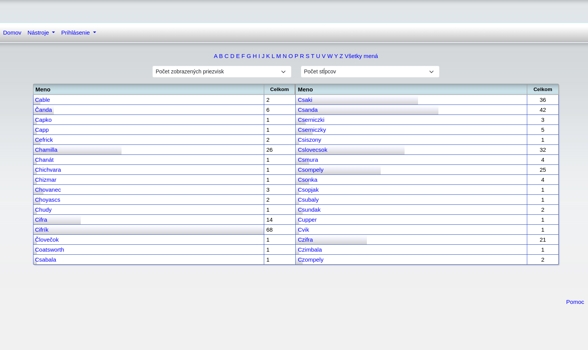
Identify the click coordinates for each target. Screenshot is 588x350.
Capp (42, 129)
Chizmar (46, 179)
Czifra (305, 239)
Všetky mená (361, 56)
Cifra (41, 219)
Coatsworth (49, 249)
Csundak (309, 209)
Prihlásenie (76, 32)
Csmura (308, 159)
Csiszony (309, 139)
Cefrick (44, 139)
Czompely (310, 259)
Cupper (307, 219)
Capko (43, 119)
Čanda (43, 109)
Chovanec (48, 189)
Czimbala (310, 249)
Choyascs (47, 199)
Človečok (47, 239)
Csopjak (308, 189)
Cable (42, 99)
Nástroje (39, 32)
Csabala (45, 259)
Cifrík (41, 229)
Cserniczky (312, 129)
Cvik (303, 229)
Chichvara (48, 169)
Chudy (43, 209)
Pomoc (575, 302)
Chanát (44, 159)
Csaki (305, 99)
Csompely (310, 169)
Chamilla (46, 149)
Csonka (307, 179)
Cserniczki (311, 119)
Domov (12, 32)
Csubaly (308, 199)
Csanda (308, 109)
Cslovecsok (312, 149)
